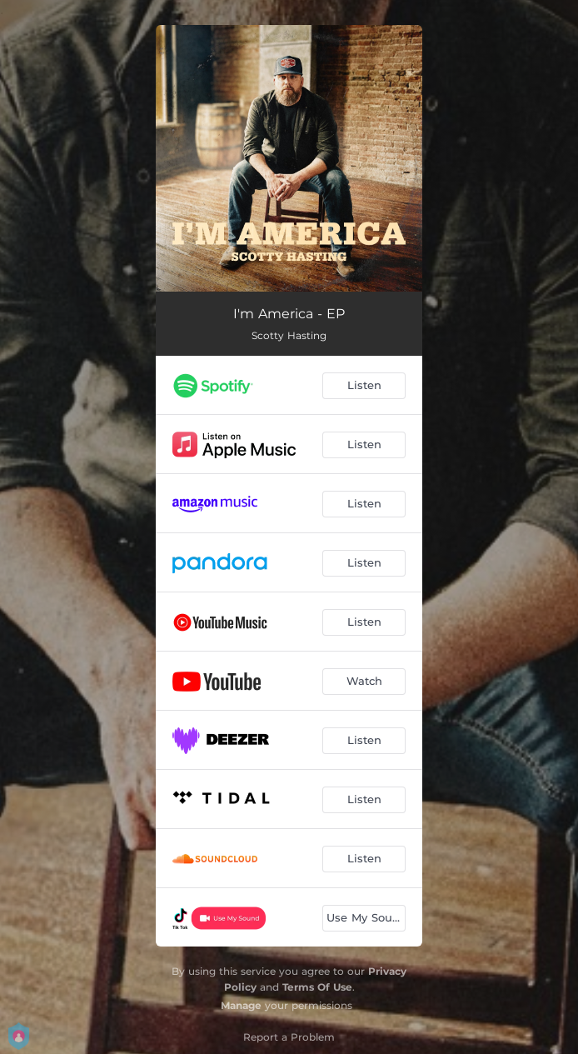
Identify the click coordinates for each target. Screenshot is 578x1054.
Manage (241, 1005)
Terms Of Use (317, 987)
